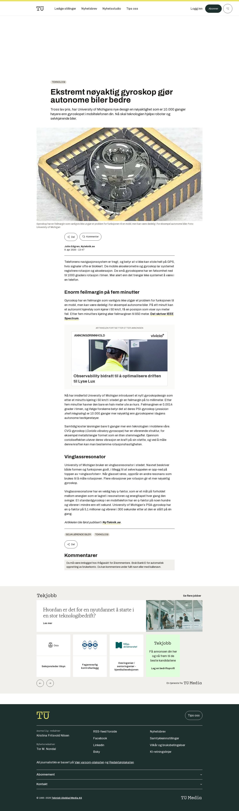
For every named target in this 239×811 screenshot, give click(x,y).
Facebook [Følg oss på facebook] (100, 738)
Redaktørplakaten (121, 762)
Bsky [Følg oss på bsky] (96, 751)
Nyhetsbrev (158, 731)
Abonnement (119, 774)
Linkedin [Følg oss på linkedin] (98, 745)
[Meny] (227, 8)
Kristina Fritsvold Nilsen (53, 735)
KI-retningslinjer (160, 751)
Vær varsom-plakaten (89, 762)
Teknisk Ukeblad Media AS (66, 798)
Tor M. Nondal (46, 749)
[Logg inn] (195, 8)
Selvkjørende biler (78, 534)
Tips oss (194, 715)
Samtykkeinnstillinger (164, 738)
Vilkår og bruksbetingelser (167, 745)
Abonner (212, 8)
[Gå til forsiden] (40, 8)
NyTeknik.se (111, 522)
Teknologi (58, 82)
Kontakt (119, 784)
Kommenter (90, 236)
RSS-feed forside (105, 731)
